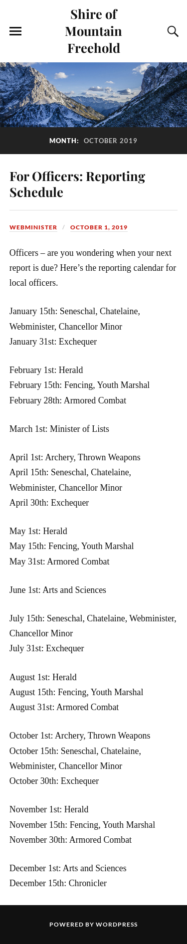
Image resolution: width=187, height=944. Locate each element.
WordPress (117, 924)
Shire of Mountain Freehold (93, 30)
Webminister (33, 227)
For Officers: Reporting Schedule (77, 183)
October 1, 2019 (99, 227)
